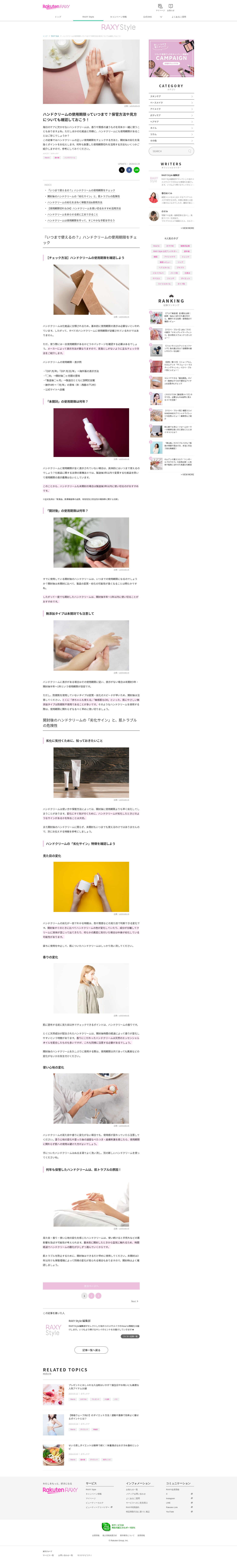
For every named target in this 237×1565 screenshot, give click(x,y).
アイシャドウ (169, 256)
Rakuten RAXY (56, 7)
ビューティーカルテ (95, 1503)
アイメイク (155, 108)
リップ (180, 262)
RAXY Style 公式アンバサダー (165, 251)
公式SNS (147, 17)
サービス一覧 (48, 1555)
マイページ (91, 1498)
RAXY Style (88, 17)
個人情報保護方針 (109, 1535)
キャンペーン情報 (118, 17)
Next (134, 1301)
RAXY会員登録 (172, 1489)
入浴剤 (107, 1399)
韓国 (155, 256)
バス (115, 1399)
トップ (58, 17)
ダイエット (84, 1429)
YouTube (170, 1512)
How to (47, 157)
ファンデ (170, 278)
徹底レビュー (165, 262)
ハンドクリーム (70, 157)
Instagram (170, 1498)
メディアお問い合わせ (136, 1494)
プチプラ (180, 267)
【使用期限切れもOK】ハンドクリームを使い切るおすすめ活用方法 (84, 208)
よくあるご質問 (179, 17)
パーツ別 (174, 273)
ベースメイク (156, 102)
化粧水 (187, 273)
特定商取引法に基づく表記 (138, 1512)
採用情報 (141, 1535)
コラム (153, 134)
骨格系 (95, 1429)
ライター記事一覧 (130, 1336)
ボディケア (54, 153)
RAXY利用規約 (132, 1507)
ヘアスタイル (164, 267)
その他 (153, 140)
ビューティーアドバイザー (97, 1507)
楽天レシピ (107, 1459)
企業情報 (95, 1535)
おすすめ (83, 1399)
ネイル (153, 127)
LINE (168, 1503)
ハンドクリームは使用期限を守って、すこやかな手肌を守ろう (81, 220)
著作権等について (127, 1535)
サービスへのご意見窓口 (137, 1503)
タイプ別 (181, 283)
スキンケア (155, 96)
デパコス (156, 278)
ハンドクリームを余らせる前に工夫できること (72, 214)
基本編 (57, 157)
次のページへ (91, 1286)
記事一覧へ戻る (91, 1350)
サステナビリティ (84, 1555)
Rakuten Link (172, 1507)
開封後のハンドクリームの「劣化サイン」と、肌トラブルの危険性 (83, 196)
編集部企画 (185, 245)
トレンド (185, 256)
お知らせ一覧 (132, 1489)
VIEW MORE (187, 228)
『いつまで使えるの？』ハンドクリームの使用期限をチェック (81, 190)
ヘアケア (154, 121)
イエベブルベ (158, 273)
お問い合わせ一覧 (65, 1555)
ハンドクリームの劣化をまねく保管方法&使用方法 (74, 202)
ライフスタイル (164, 283)
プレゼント (95, 1399)
